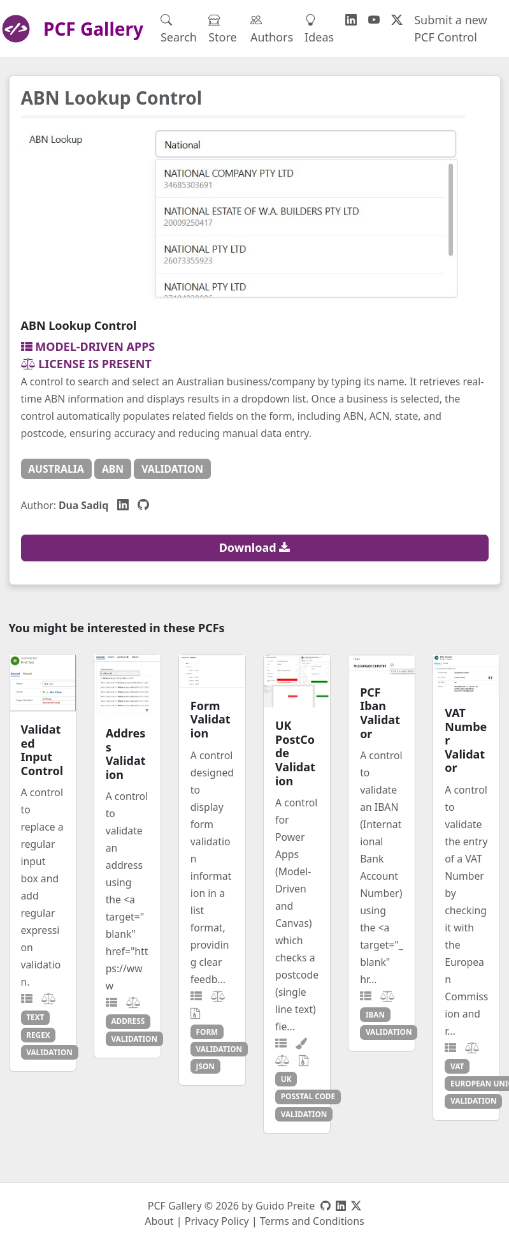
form (207, 1031)
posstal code (308, 1096)
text (35, 1017)
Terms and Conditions (312, 1221)
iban (375, 1014)
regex (38, 1035)
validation (172, 469)
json (205, 1066)
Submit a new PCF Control (450, 28)
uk (286, 1079)
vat (457, 1066)
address (128, 1021)
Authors (271, 28)
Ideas (319, 28)
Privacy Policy (217, 1221)
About (159, 1221)
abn (113, 469)
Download (254, 547)
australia (56, 469)
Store (222, 28)
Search (179, 28)
